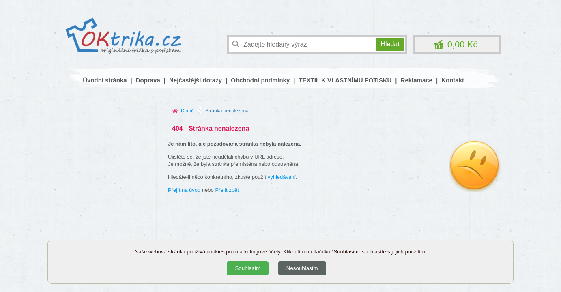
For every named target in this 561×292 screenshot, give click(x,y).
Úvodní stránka (105, 80)
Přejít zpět (227, 190)
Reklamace (416, 80)
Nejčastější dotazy (195, 80)
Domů (187, 111)
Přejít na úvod (184, 190)
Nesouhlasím (302, 268)
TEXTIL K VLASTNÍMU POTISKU (345, 80)
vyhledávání (282, 177)
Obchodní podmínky (260, 80)
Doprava (148, 80)
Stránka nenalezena (227, 111)
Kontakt (452, 80)
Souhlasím (247, 268)
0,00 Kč (462, 44)
